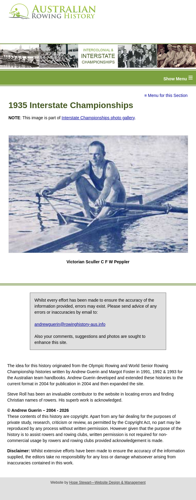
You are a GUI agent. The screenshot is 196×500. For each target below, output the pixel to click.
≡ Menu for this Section (166, 95)
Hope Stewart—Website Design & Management (107, 482)
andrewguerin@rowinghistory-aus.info (69, 324)
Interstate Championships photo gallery (98, 117)
